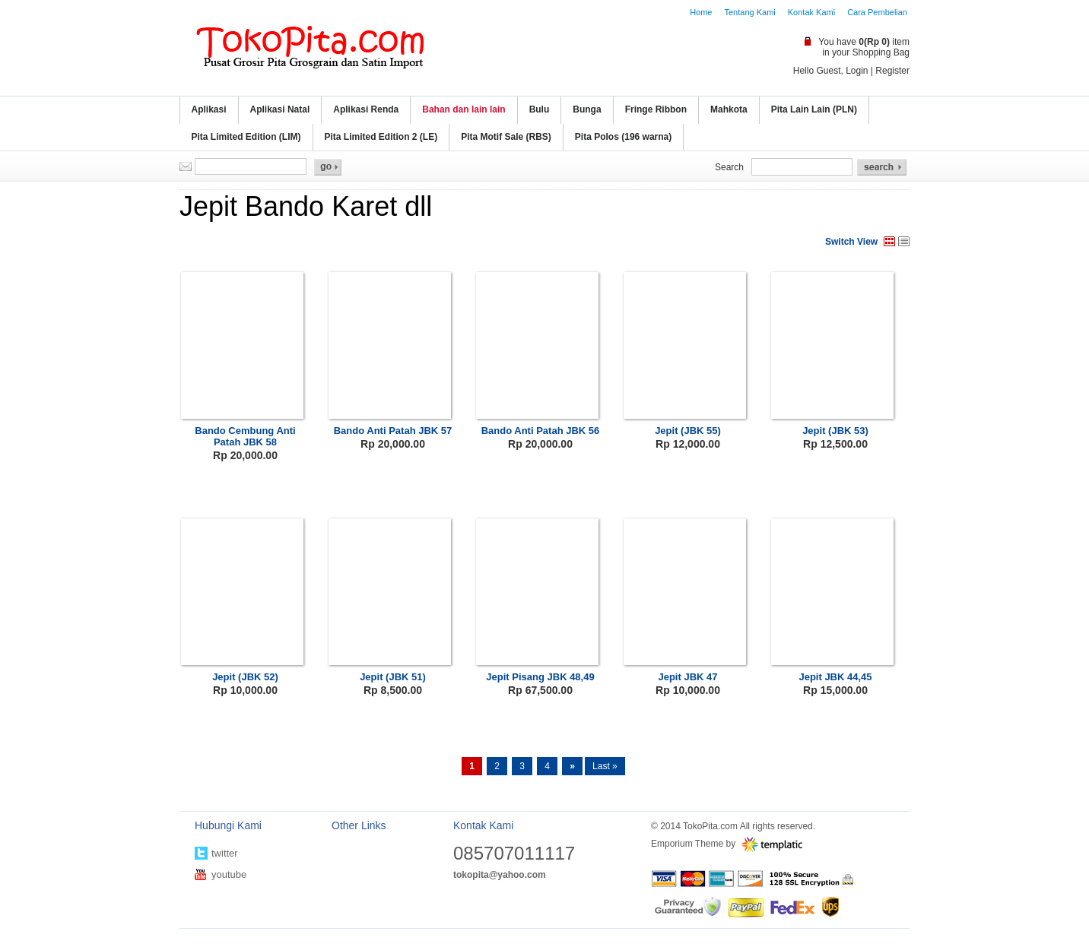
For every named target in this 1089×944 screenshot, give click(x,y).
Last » (605, 766)
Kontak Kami (811, 12)
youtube (228, 874)
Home (701, 12)
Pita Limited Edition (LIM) (246, 136)
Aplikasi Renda (365, 109)
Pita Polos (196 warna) (623, 136)
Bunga (587, 109)
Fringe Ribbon (656, 109)
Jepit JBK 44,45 (835, 677)
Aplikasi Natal (280, 109)
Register (892, 70)
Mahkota (729, 109)
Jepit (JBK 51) (393, 677)
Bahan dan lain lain (463, 109)
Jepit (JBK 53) (835, 430)
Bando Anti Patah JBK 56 (540, 430)
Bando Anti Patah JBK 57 (393, 430)
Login (857, 70)
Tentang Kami (749, 12)
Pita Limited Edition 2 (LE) (381, 136)
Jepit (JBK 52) (245, 677)
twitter (224, 853)
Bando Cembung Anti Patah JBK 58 (245, 436)
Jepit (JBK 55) (688, 430)
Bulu (539, 109)
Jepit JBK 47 (687, 677)
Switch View (851, 241)
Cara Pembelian (877, 12)
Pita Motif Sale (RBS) (506, 136)
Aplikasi (209, 109)
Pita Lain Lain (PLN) (814, 109)
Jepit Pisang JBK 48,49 (540, 677)
